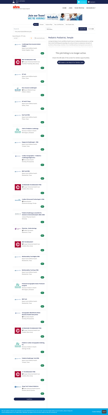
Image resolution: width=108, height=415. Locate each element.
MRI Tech (24, 299)
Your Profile (79, 8)
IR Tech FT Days (26, 101)
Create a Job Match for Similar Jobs (70, 62)
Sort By (15, 38)
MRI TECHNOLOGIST (27, 242)
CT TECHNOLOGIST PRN (28, 372)
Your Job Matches (59, 24)
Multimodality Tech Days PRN (30, 270)
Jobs (70, 8)
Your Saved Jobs (70, 24)
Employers (91, 2)
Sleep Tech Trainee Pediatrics (30, 386)
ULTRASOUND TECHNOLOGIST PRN (31, 184)
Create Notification (40, 38)
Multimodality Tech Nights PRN (31, 256)
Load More (29, 399)
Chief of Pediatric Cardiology (30, 128)
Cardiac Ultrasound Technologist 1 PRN (33, 199)
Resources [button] (90, 8)
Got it (104, 411)
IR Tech (24, 74)
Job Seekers (82, 2)
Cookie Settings (96, 411)
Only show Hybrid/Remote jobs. (23, 31)
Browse (42, 24)
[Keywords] (29, 29)
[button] (91, 29)
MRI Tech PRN (26, 171)
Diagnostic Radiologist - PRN (30, 142)
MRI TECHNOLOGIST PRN (29, 59)
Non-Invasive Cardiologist (29, 88)
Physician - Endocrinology (29, 228)
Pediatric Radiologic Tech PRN (30, 358)
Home (65, 8)
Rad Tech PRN (26, 115)
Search (36, 24)
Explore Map (49, 24)
